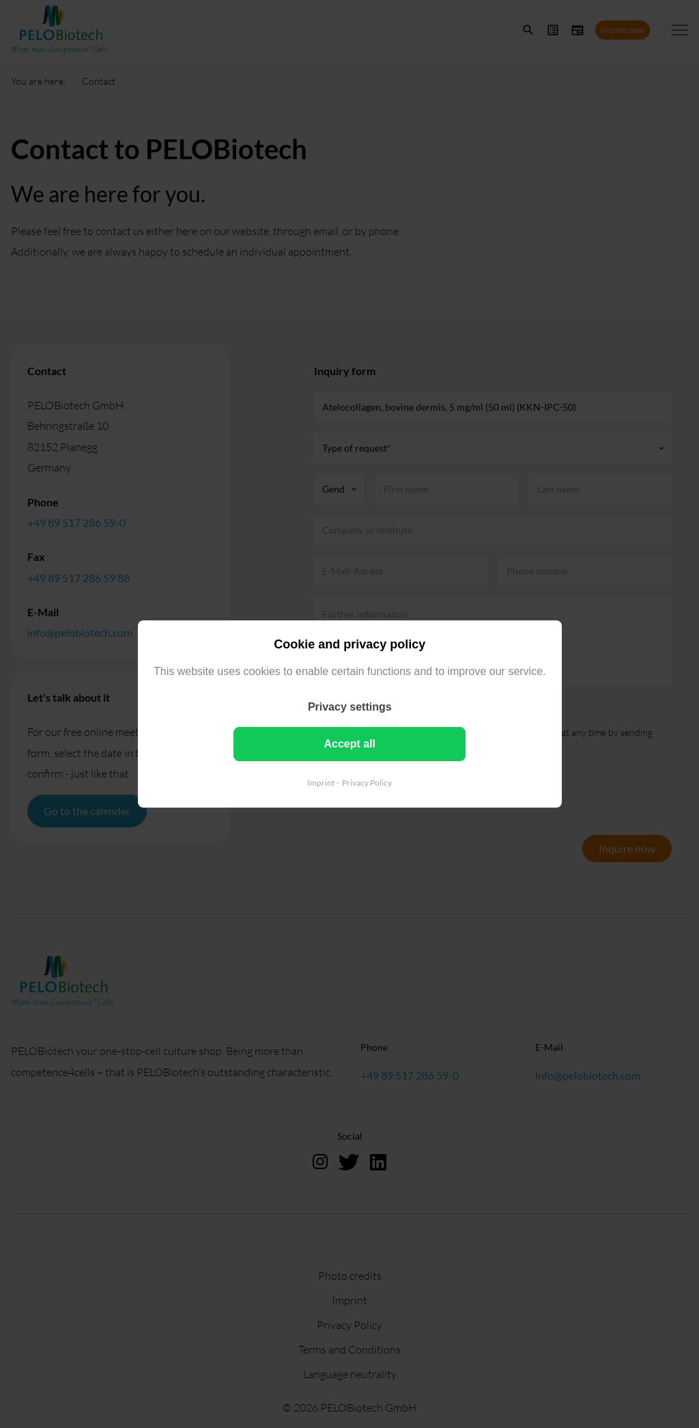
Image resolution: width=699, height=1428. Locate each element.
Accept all (349, 744)
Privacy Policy (367, 783)
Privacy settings (350, 707)
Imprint (320, 783)
